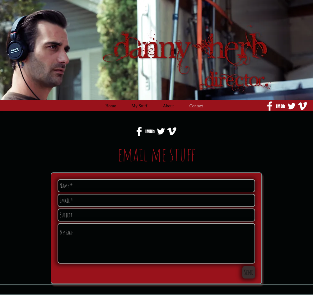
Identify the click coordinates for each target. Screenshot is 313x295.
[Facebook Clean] (269, 106)
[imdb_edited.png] (280, 106)
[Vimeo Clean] (302, 106)
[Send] (248, 272)
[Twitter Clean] (291, 106)
